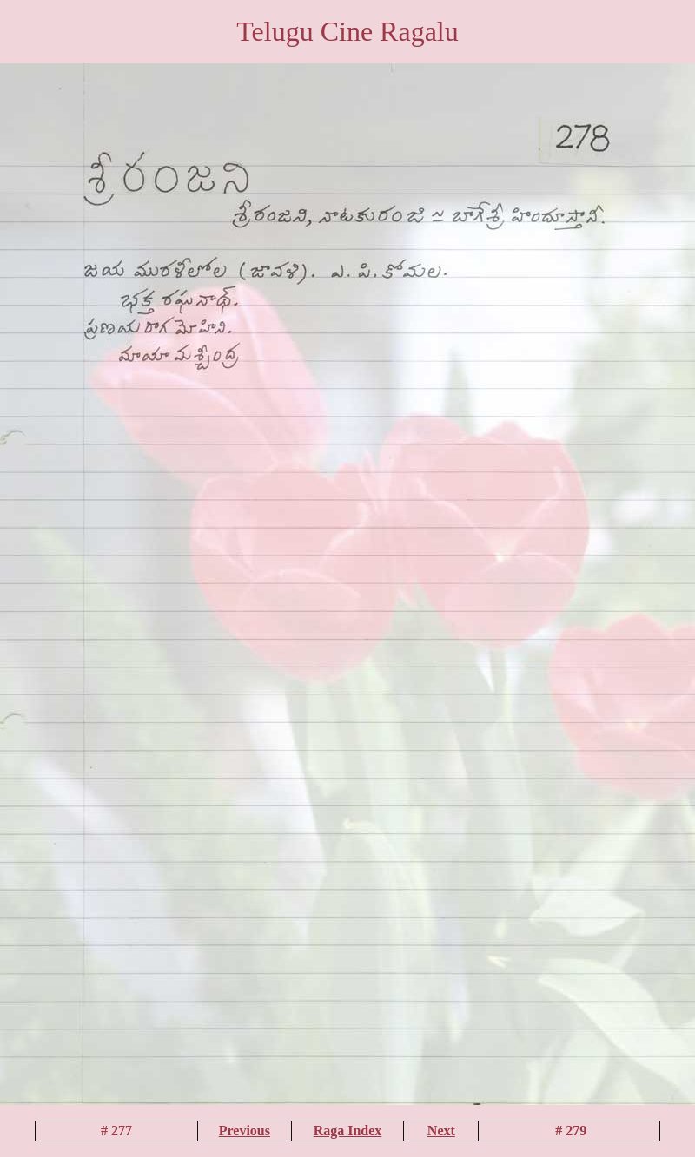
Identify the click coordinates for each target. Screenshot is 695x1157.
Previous (244, 1130)
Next (441, 1130)
